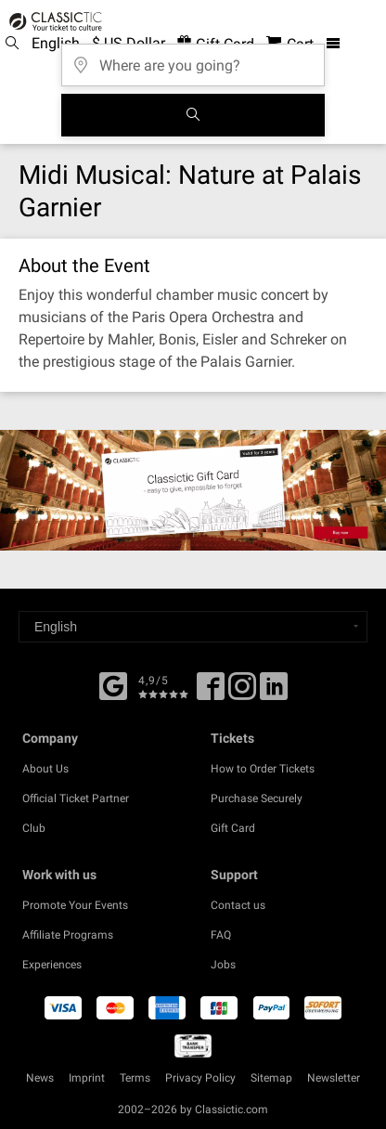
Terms (135, 1077)
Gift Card (233, 828)
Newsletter (333, 1077)
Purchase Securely (256, 798)
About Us (45, 768)
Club (33, 828)
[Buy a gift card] (193, 490)
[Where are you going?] (193, 59)
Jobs (223, 964)
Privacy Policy (200, 1077)
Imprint (87, 1077)
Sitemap (271, 1077)
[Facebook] (113, 684)
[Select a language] (193, 626)
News (40, 1077)
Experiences (52, 964)
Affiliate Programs (67, 934)
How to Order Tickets (263, 768)
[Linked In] (274, 692)
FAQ (221, 934)
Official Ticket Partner (75, 798)
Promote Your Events (75, 905)
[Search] (193, 115)
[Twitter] (242, 692)
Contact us (238, 905)
